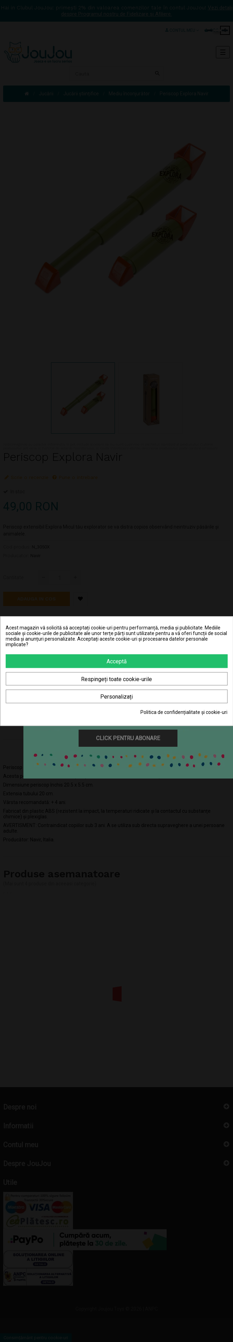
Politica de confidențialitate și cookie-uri (183, 712)
